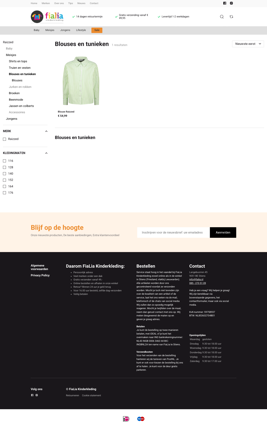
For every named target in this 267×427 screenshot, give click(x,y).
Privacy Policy (40, 275)
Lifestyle (81, 30)
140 (10, 173)
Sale (96, 30)
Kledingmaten (25, 153)
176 (10, 192)
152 (10, 180)
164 (10, 186)
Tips (70, 3)
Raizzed (13, 139)
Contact (94, 3)
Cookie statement (91, 395)
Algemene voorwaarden (39, 267)
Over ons (59, 3)
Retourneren (72, 395)
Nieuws (81, 3)
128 (10, 167)
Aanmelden (223, 232)
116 (10, 161)
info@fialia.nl (196, 279)
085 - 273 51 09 (197, 283)
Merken (46, 3)
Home (34, 3)
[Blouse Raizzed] (81, 87)
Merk (25, 131)
